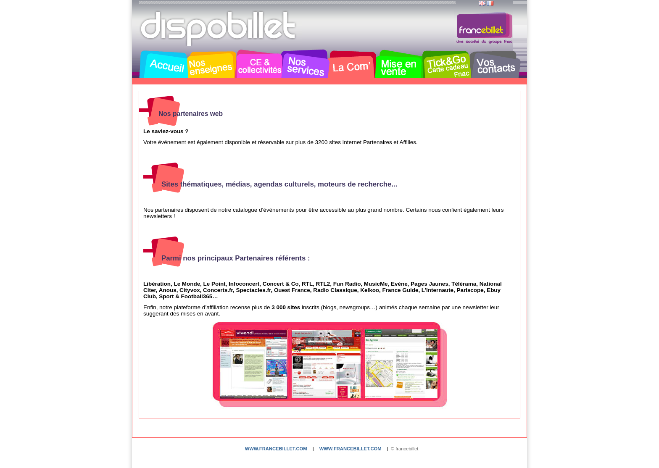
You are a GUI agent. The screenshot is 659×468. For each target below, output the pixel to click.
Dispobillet (219, 28)
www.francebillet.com (276, 448)
